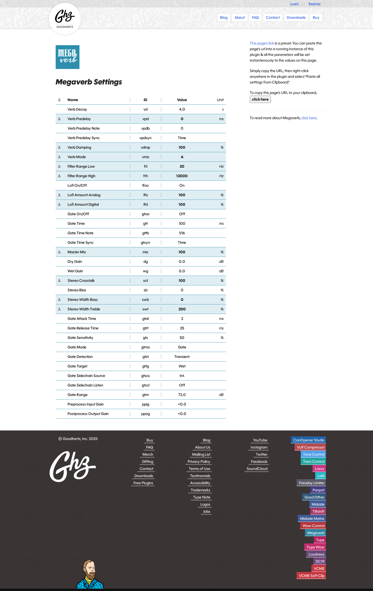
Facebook (259, 461)
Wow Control (313, 525)
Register (315, 4)
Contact (146, 468)
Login (294, 4)
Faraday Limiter (311, 483)
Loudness (316, 554)
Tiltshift (318, 511)
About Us (202, 447)
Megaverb (315, 533)
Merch (147, 454)
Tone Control (313, 454)
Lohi (321, 476)
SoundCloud (257, 468)
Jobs (206, 511)
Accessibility (200, 483)
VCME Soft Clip (311, 575)
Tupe (320, 540)
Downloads (143, 476)
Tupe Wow (315, 547)
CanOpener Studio (308, 440)
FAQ (149, 447)
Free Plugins (143, 483)
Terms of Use (199, 468)
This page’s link (262, 43)
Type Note (201, 497)
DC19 (320, 561)
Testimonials (200, 476)
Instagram (259, 447)
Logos (205, 504)
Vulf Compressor (310, 447)
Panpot (318, 490)
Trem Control (313, 461)
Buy (150, 440)
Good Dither (314, 497)
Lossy (319, 468)
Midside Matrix (312, 518)
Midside (318, 504)
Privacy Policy (199, 461)
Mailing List (201, 454)
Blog (206, 440)
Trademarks (200, 490)
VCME (319, 568)
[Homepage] (65, 19)
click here (260, 99)
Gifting (147, 461)
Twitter (261, 454)
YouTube (260, 440)
